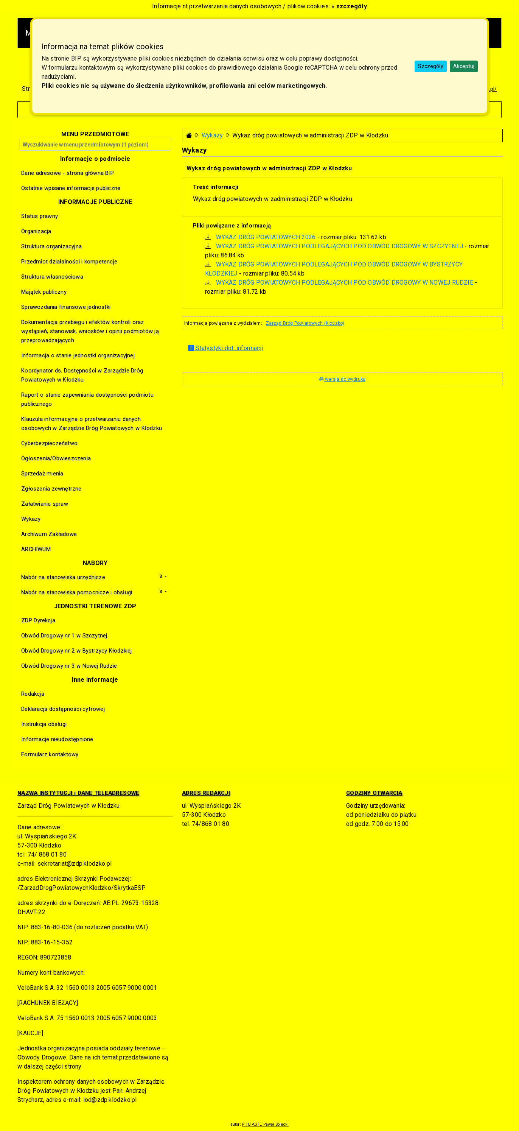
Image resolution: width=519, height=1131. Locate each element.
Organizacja (36, 231)
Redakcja (32, 693)
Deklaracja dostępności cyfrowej (62, 709)
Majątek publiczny (44, 291)
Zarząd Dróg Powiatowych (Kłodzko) (305, 323)
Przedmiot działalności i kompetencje (69, 261)
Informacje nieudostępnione (57, 739)
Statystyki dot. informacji (225, 348)
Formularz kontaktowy (49, 754)
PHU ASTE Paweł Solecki (265, 1124)
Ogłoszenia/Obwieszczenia (56, 458)
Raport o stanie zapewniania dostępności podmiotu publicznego (87, 399)
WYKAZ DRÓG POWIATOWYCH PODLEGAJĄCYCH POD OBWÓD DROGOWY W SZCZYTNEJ (339, 246)
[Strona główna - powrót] (189, 135)
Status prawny (39, 216)
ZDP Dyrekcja (38, 620)
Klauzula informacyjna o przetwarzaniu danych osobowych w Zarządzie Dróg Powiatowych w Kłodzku (91, 424)
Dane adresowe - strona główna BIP (67, 173)
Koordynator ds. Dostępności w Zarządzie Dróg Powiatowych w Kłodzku (82, 375)
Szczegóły (430, 66)
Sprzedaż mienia (42, 473)
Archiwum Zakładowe (49, 534)
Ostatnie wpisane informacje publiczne (70, 188)
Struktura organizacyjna (51, 246)
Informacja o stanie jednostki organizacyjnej (77, 355)
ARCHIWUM (36, 549)
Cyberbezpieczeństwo (49, 443)
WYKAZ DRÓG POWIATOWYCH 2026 (265, 237)
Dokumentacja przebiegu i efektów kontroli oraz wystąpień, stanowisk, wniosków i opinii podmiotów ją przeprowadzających (90, 331)
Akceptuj (463, 66)
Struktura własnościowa (52, 276)
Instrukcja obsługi (44, 724)
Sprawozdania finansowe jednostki (65, 307)
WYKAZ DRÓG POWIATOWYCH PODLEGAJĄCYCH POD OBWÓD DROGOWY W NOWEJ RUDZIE (344, 282)
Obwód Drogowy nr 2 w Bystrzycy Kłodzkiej (76, 650)
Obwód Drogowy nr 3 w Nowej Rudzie (69, 665)
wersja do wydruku (342, 379)
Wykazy (212, 135)
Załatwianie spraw (44, 503)
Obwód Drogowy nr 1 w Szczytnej (64, 635)
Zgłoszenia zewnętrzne (51, 488)
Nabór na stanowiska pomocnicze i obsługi (76, 592)
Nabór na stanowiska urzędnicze (63, 577)
